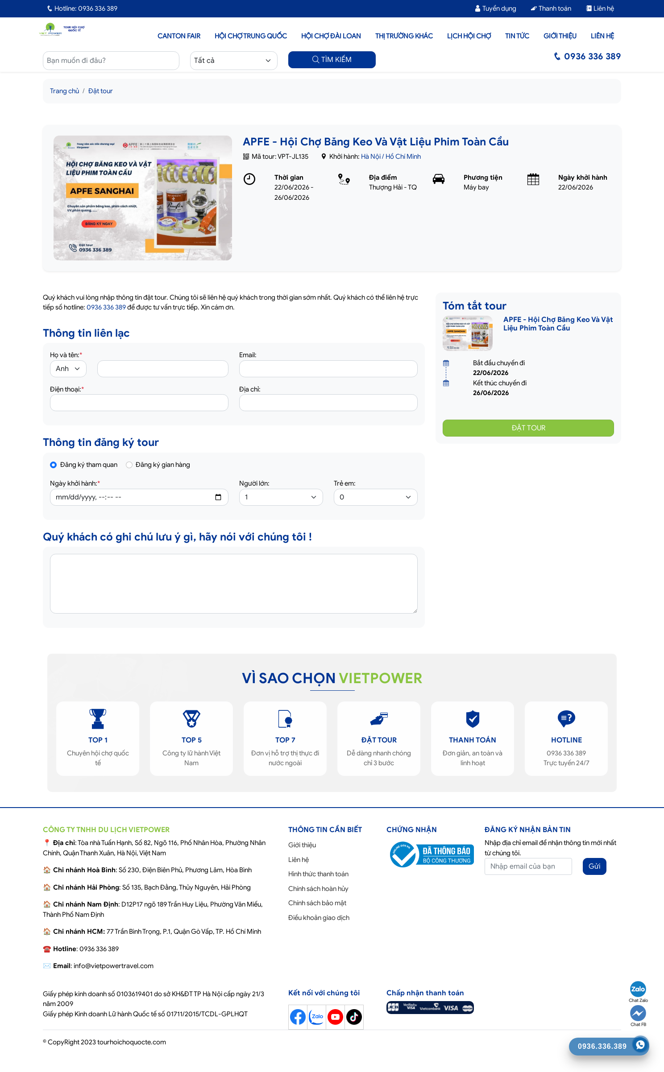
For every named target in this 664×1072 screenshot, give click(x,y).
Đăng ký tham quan (88, 465)
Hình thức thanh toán (318, 874)
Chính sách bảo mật (317, 903)
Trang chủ (64, 91)
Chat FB (638, 1016)
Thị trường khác (404, 36)
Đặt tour (100, 91)
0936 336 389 (106, 307)
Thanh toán (551, 8)
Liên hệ (599, 8)
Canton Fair (179, 36)
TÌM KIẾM (332, 59)
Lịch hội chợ (469, 36)
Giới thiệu (560, 36)
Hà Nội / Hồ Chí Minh (391, 157)
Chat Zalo (638, 992)
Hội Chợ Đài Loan (331, 36)
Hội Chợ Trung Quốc (251, 36)
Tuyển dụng (495, 8)
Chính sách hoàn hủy (318, 889)
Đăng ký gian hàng (163, 465)
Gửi (595, 866)
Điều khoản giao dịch (318, 918)
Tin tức (517, 36)
